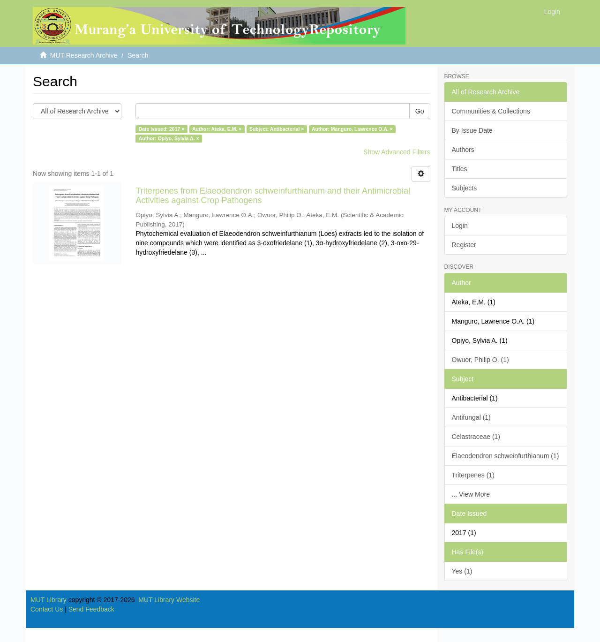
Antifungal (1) (471, 417)
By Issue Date (472, 130)
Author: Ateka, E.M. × (217, 129)
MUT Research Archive (84, 55)
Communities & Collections (491, 111)
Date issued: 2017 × (162, 129)
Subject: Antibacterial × (276, 129)
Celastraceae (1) (476, 436)
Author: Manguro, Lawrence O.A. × (352, 129)
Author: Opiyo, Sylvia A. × (169, 138)
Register (464, 245)
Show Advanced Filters (396, 152)
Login (460, 225)
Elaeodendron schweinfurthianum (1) (505, 456)
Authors (463, 149)
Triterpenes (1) (473, 475)
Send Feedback (91, 609)
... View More (471, 494)
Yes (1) (462, 571)
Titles (459, 169)
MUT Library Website (169, 600)
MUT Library (48, 600)
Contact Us (46, 609)
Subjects (464, 188)
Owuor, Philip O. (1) (480, 359)
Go (419, 111)
